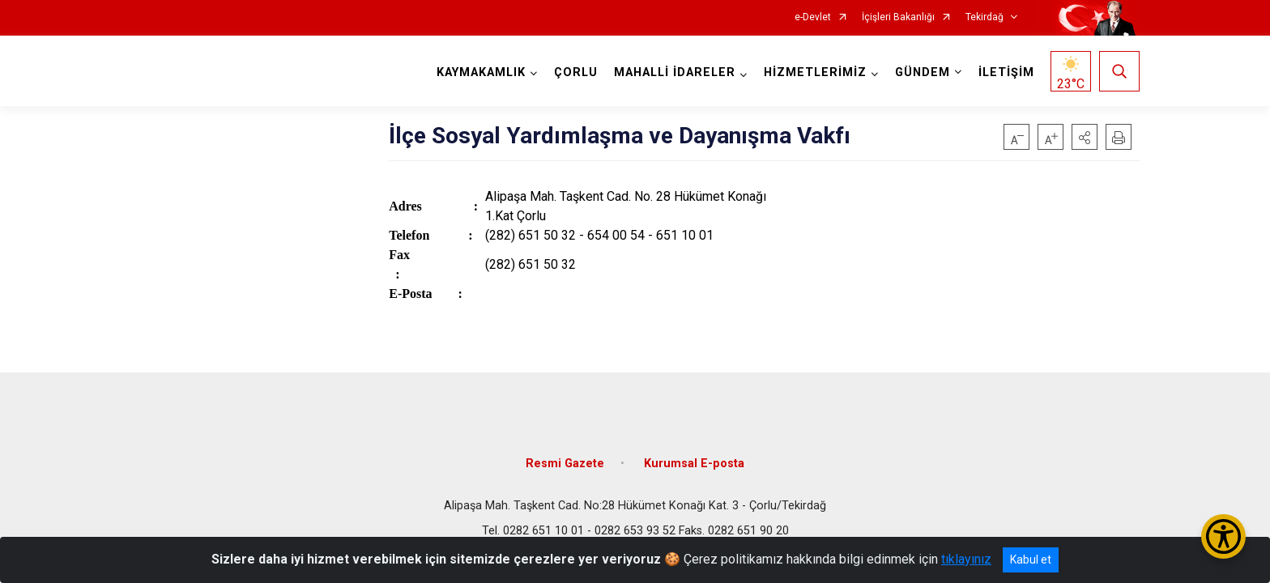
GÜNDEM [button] (922, 72)
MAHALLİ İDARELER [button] (674, 72)
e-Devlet (813, 17)
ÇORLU (576, 72)
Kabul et (1030, 559)
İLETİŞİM (1006, 72)
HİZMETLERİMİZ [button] (815, 72)
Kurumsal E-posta (694, 463)
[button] (1084, 137)
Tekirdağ (984, 17)
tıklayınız (966, 559)
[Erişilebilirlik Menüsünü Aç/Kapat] (1223, 536)
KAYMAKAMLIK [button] (481, 72)
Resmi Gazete (565, 463)
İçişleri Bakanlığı (898, 17)
